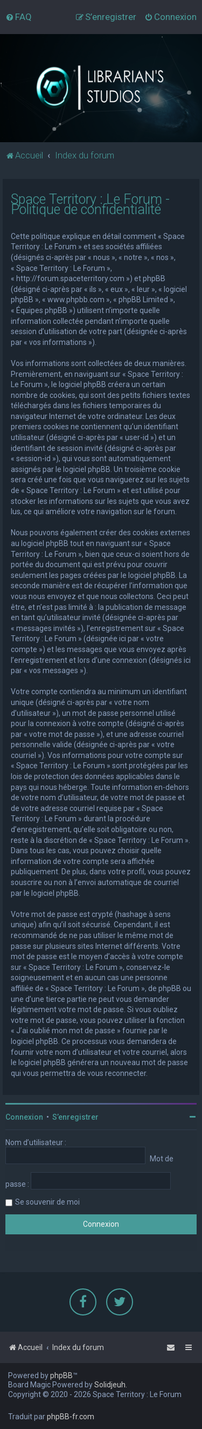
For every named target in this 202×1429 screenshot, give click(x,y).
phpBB (61, 1375)
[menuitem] (18, 16)
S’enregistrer (75, 1117)
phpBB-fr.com (70, 1416)
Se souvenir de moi (47, 1202)
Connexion (24, 1117)
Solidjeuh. (110, 1384)
